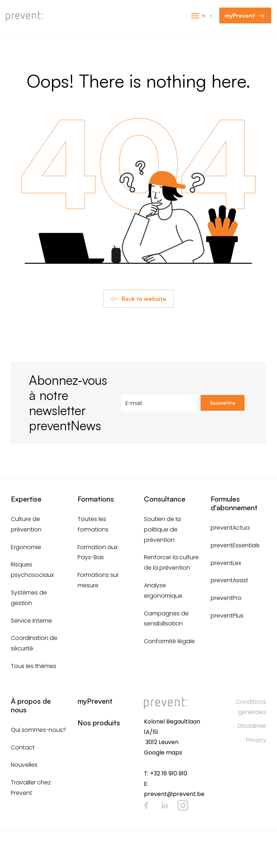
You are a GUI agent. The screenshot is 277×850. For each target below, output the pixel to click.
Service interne (31, 621)
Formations (96, 498)
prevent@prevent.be (174, 794)
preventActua (230, 528)
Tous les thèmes (33, 666)
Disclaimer (252, 726)
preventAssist (229, 580)
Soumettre (222, 403)
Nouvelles (24, 765)
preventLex (226, 563)
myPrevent (240, 15)
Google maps (163, 752)
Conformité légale (169, 641)
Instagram (183, 805)
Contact (23, 747)
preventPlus (227, 615)
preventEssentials (235, 545)
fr (204, 16)
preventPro (226, 598)
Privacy (256, 740)
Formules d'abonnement (234, 503)
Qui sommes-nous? (38, 730)
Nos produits (99, 722)
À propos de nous (31, 705)
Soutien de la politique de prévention (162, 529)
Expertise (26, 498)
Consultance (164, 498)
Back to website (144, 298)
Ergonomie (26, 547)
